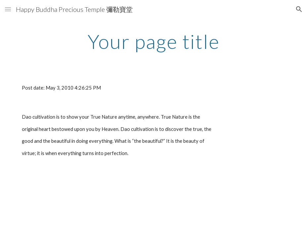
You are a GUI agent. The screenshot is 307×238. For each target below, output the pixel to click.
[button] (8, 9)
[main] (153, 41)
